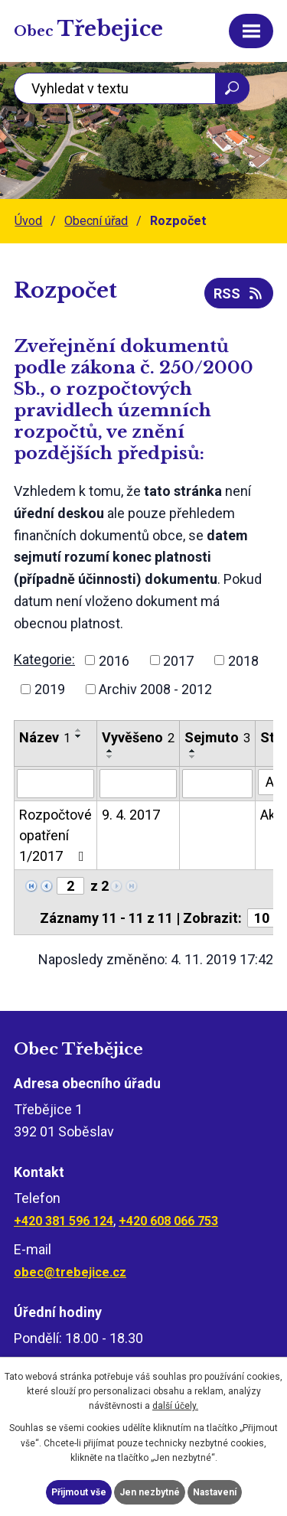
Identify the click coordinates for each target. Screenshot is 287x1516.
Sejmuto (217, 737)
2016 (114, 660)
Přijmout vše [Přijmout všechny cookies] (78, 1492)
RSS (239, 293)
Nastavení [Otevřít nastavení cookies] (214, 1492)
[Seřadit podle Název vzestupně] (78, 730)
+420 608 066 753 (168, 1221)
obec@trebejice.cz (70, 1272)
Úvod (28, 221)
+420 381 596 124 (63, 1221)
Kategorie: (44, 659)
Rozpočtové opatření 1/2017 (55, 835)
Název (44, 737)
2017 (178, 660)
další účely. (175, 1405)
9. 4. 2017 (131, 815)
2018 (243, 660)
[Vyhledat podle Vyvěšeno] (138, 783)
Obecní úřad (96, 221)
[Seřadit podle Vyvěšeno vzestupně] (110, 751)
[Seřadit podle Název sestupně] (78, 736)
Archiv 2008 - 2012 (155, 689)
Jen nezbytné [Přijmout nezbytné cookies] (149, 1492)
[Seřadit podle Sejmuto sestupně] (192, 757)
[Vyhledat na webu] (131, 88)
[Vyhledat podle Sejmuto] (217, 783)
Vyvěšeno (138, 737)
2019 (49, 689)
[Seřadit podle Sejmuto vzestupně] (192, 751)
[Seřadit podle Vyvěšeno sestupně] (110, 757)
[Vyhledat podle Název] (55, 783)
